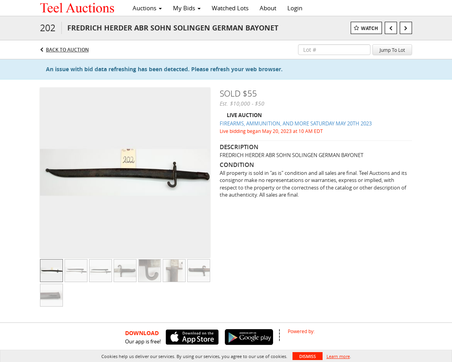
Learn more (338, 356)
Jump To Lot (392, 50)
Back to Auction (67, 49)
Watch (369, 28)
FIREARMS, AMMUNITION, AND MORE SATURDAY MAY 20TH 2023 (296, 123)
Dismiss (307, 356)
